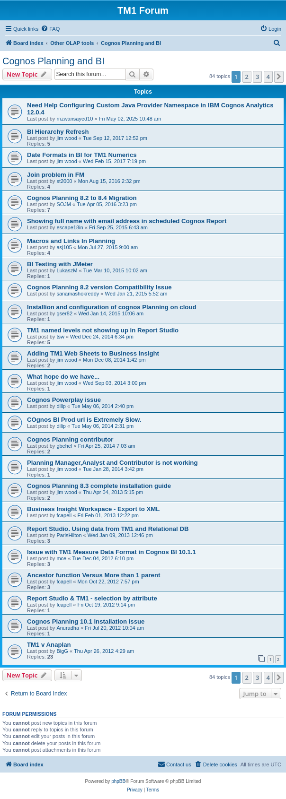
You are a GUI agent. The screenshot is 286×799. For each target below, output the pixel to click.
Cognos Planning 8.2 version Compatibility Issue (99, 287)
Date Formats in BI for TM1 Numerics (82, 154)
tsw (60, 336)
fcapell (64, 515)
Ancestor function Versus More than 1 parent (93, 575)
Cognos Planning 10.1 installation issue (85, 621)
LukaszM (66, 270)
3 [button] (257, 76)
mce (61, 558)
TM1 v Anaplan (49, 644)
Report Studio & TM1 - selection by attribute (92, 598)
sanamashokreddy (77, 293)
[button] (279, 76)
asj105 (64, 247)
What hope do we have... (63, 376)
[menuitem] (50, 29)
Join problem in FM (55, 174)
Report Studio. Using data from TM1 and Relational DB (107, 528)
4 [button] (268, 76)
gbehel (64, 446)
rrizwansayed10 (74, 119)
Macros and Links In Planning (71, 240)
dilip (61, 406)
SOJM (63, 204)
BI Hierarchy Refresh (58, 131)
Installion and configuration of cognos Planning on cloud (112, 307)
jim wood (66, 138)
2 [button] (247, 76)
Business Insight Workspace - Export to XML (93, 508)
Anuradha (67, 628)
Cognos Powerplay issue (64, 399)
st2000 (64, 181)
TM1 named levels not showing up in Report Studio (103, 330)
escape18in (69, 227)
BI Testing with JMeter (60, 264)
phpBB (118, 781)
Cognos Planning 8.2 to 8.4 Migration (82, 197)
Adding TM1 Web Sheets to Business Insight (93, 353)
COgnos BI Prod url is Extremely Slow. (84, 419)
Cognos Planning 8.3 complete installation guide (99, 485)
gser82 (64, 313)
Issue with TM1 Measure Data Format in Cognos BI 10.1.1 (111, 552)
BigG (62, 651)
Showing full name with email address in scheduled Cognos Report (126, 221)
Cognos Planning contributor (70, 439)
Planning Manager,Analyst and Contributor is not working (112, 462)
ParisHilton (68, 535)
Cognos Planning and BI (53, 61)
